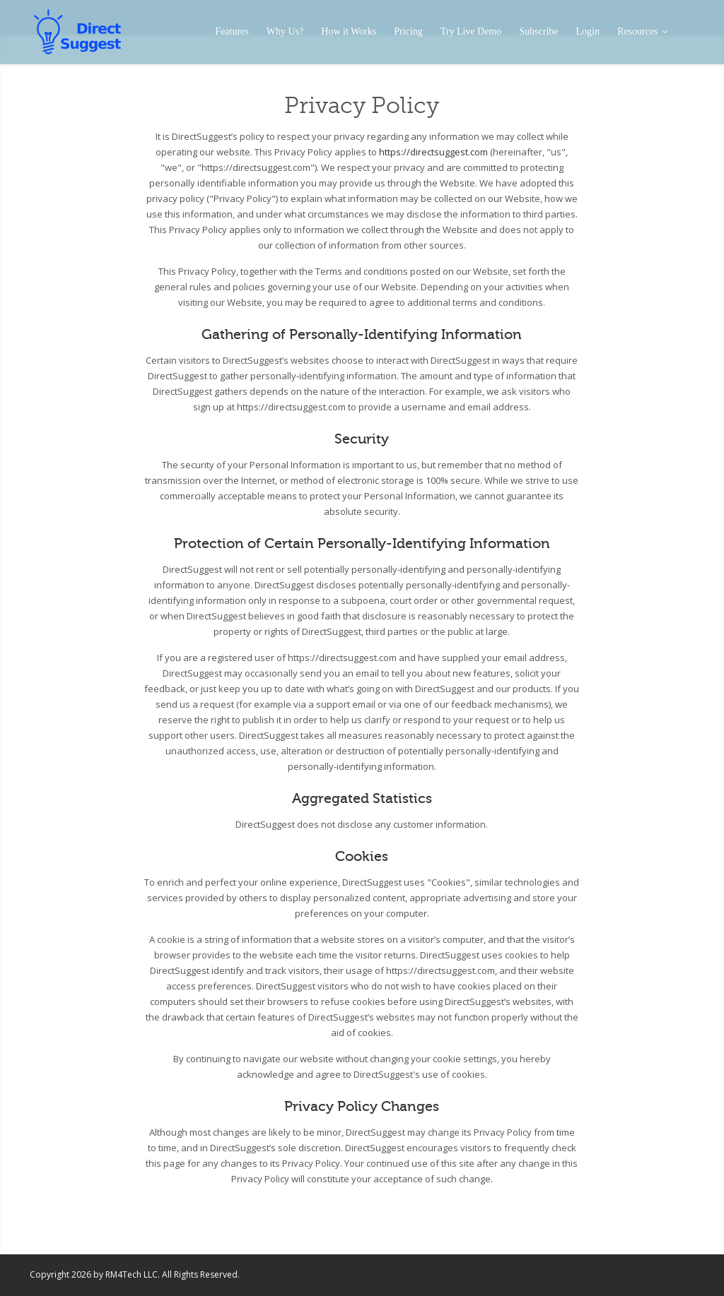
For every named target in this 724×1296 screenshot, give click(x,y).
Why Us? (285, 31)
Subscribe (538, 31)
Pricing (408, 31)
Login (588, 31)
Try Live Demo (471, 31)
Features (231, 31)
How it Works (348, 31)
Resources (642, 31)
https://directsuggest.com (433, 151)
